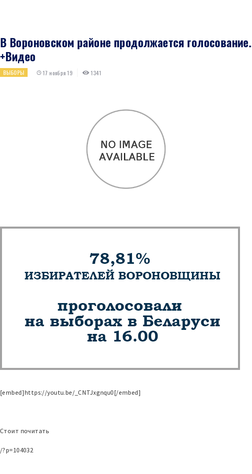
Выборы (13, 72)
